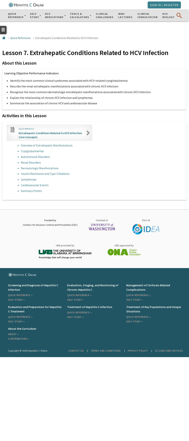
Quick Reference (20, 38)
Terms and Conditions (106, 350)
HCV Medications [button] (54, 15)
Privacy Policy (138, 350)
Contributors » (19, 338)
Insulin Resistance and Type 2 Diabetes (45, 174)
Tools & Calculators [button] (79, 15)
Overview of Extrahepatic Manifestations (47, 145)
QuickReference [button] (16, 15)
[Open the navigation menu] (3, 30)
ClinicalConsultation (147, 15)
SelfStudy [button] (34, 15)
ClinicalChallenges (105, 15)
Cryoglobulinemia (32, 151)
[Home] (4, 38)
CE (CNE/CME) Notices (169, 350)
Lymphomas (28, 179)
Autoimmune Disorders (35, 157)
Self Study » (16, 299)
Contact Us (76, 350)
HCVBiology (168, 15)
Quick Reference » (20, 295)
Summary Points (31, 191)
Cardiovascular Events (35, 185)
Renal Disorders (31, 162)
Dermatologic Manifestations (40, 168)
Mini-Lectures (125, 15)
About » (13, 334)
